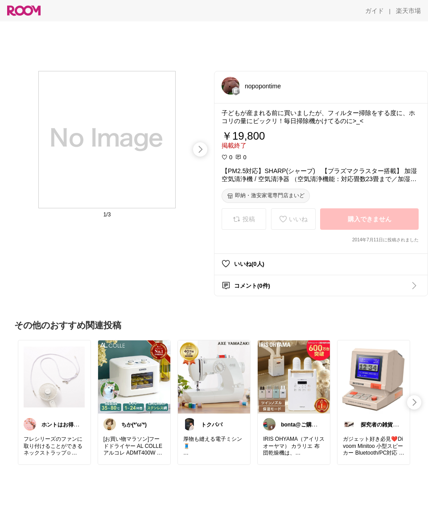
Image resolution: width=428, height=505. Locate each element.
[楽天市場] (408, 11)
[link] (54, 376)
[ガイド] (374, 11)
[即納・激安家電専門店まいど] (266, 196)
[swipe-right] (200, 149)
